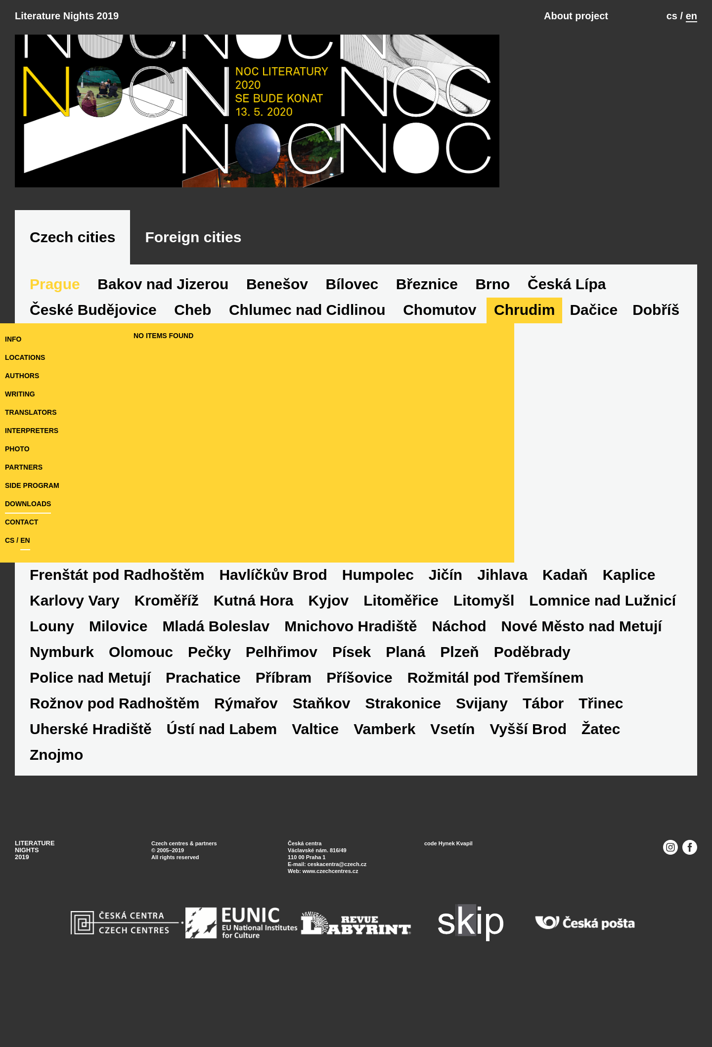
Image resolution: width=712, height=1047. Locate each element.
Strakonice (403, 766)
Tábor (543, 766)
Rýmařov (245, 766)
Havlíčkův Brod (273, 637)
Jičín (445, 637)
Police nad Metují (90, 740)
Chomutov (439, 372)
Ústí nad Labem (222, 792)
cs (672, 15)
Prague (55, 347)
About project (576, 15)
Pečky (209, 714)
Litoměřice (401, 663)
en (691, 15)
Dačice (594, 372)
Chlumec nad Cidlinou (307, 372)
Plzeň (459, 714)
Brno (492, 347)
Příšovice (359, 740)
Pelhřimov (281, 714)
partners (24, 530)
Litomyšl (483, 663)
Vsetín (452, 792)
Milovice (118, 689)
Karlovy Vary (75, 663)
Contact (21, 585)
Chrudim (524, 372)
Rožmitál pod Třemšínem (495, 740)
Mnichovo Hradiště (350, 689)
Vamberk (384, 792)
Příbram (284, 740)
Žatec (600, 792)
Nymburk (62, 714)
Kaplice (629, 637)
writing (20, 457)
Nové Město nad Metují (581, 689)
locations (25, 420)
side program (32, 548)
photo (17, 512)
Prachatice (203, 740)
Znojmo (56, 817)
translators (30, 475)
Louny (52, 689)
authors (22, 438)
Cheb (192, 372)
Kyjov (329, 663)
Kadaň (565, 637)
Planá (405, 714)
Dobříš (655, 372)
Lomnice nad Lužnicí (602, 663)
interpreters (31, 493)
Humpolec (378, 637)
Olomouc (141, 714)
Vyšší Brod (528, 792)
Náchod (459, 689)
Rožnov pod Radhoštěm (114, 766)
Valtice (315, 792)
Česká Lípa (567, 347)
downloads (28, 566)
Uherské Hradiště (91, 792)
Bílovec (352, 347)
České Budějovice (93, 372)
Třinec (600, 766)
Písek (351, 714)
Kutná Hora (254, 663)
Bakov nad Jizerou (162, 347)
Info (13, 402)
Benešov (277, 347)
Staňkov (322, 766)
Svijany (482, 766)
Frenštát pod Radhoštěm (117, 637)
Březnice (427, 347)
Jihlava (502, 637)
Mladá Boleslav (215, 689)
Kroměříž (166, 663)
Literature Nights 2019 (67, 15)
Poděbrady (532, 714)
